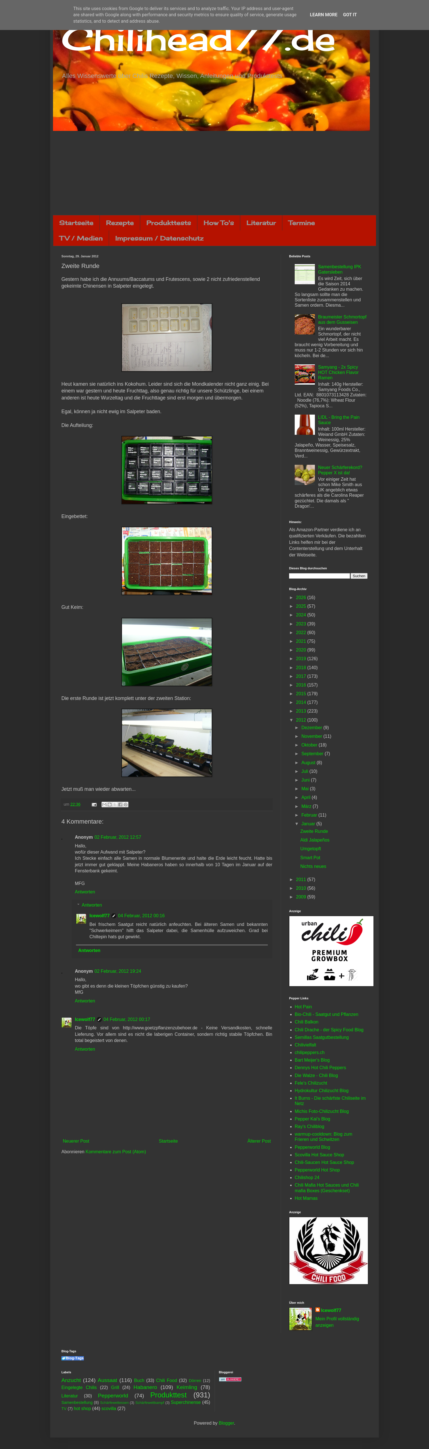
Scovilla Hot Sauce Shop (319, 1154)
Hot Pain (303, 1006)
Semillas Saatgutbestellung (322, 1037)
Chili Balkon (306, 1022)
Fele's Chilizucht (311, 1083)
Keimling (187, 1387)
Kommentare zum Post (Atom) (116, 1151)
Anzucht (71, 1380)
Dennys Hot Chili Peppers (320, 1067)
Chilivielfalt (305, 1045)
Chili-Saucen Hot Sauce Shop (324, 1162)
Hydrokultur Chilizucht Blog (322, 1090)
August (309, 762)
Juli (305, 771)
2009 (301, 897)
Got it (350, 14)
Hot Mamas (306, 1198)
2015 (301, 693)
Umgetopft (310, 848)
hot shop (82, 1408)
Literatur (261, 223)
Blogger (226, 1423)
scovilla (109, 1408)
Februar (309, 815)
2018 (301, 667)
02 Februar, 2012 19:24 (117, 971)
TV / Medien (81, 238)
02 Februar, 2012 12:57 (117, 837)
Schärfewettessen (114, 1403)
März (307, 806)
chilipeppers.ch (310, 1052)
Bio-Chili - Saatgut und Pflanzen (326, 1014)
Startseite (76, 223)
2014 (301, 702)
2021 (301, 641)
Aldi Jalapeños (314, 840)
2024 (301, 615)
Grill (115, 1387)
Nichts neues (313, 866)
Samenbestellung (77, 1402)
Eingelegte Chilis (79, 1387)
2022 (301, 632)
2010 (301, 888)
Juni (306, 780)
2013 (301, 711)
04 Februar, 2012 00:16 (141, 915)
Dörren (195, 1380)
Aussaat (107, 1380)
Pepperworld (113, 1396)
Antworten (85, 891)
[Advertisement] (214, 173)
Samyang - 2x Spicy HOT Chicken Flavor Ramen (338, 372)
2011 (301, 879)
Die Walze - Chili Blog (316, 1075)
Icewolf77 (99, 915)
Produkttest (168, 1395)
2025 (301, 606)
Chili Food (166, 1380)
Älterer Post (259, 1141)
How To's (219, 223)
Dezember (312, 727)
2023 (301, 623)
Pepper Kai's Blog (312, 1119)
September (313, 753)
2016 (301, 685)
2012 (301, 720)
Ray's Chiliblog (309, 1126)
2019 (301, 658)
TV (63, 1408)
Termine (302, 223)
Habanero (145, 1387)
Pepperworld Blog (312, 1147)
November (312, 736)
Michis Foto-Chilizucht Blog (322, 1111)
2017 (301, 676)
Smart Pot (310, 857)
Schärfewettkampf (149, 1403)
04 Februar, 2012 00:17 (126, 1019)
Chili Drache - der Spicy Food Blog (329, 1029)
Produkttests (168, 223)
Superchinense (186, 1402)
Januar (308, 823)
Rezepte (120, 223)
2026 (301, 597)
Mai (305, 788)
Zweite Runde (314, 831)
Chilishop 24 (307, 1177)
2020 (301, 650)
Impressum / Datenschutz (159, 238)
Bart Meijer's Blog (312, 1060)
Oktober (310, 745)
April (306, 797)
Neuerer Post (76, 1141)
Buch (139, 1380)
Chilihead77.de (198, 38)
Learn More (323, 14)
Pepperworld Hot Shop (317, 1170)
